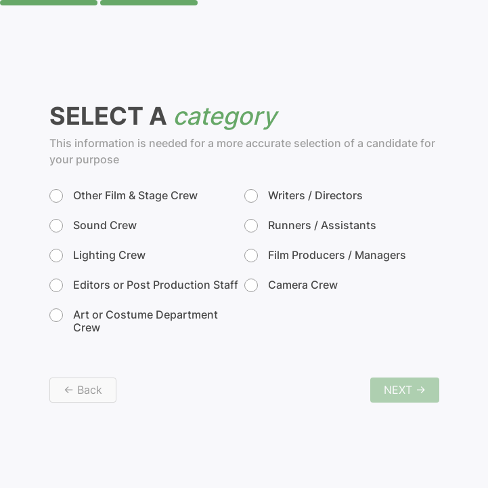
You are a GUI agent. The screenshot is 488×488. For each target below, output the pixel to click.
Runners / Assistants (310, 225)
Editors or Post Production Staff (143, 285)
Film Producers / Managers (325, 255)
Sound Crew (93, 225)
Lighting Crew (97, 255)
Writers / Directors (303, 196)
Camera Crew (291, 285)
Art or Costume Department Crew (133, 321)
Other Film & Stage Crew (123, 196)
